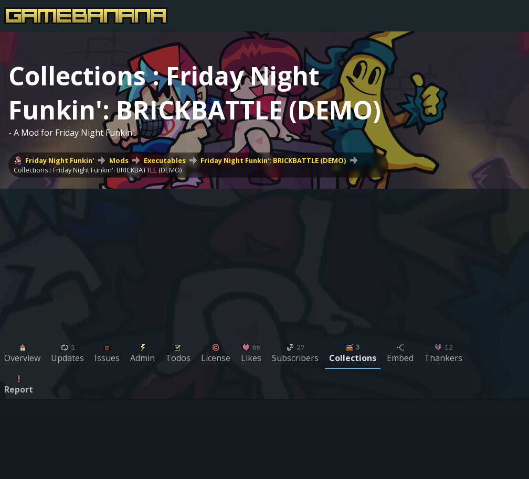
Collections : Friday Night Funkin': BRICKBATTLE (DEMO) (98, 170)
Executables (165, 160)
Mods (119, 160)
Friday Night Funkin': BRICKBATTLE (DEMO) (273, 160)
